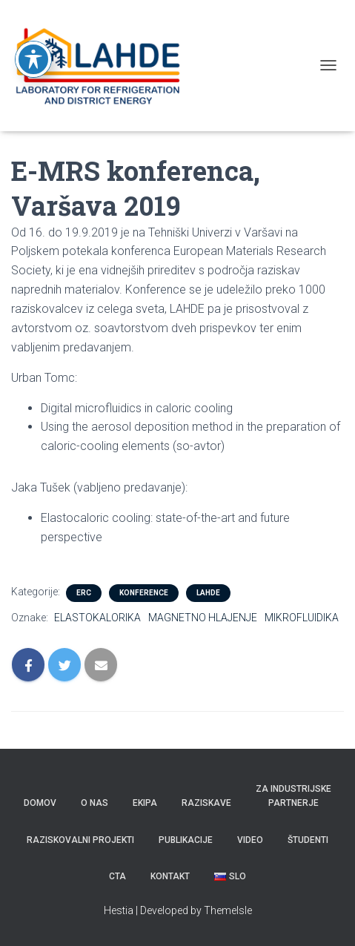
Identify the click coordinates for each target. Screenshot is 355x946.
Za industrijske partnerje (293, 796)
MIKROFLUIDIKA (302, 618)
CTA (117, 876)
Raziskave (206, 803)
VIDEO (250, 840)
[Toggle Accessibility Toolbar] (33, 40)
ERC (83, 593)
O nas (94, 803)
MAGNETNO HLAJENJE (202, 618)
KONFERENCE (143, 593)
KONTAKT (170, 876)
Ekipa (145, 803)
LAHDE (208, 593)
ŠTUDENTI (308, 840)
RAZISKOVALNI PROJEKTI (80, 840)
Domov (40, 803)
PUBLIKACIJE (186, 840)
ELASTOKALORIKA (97, 618)
